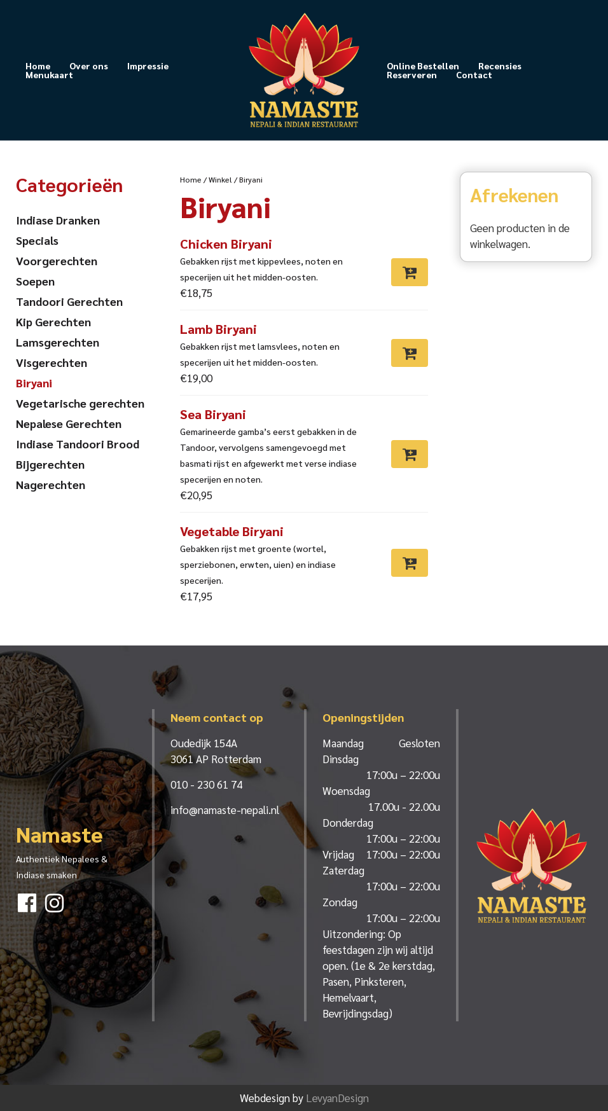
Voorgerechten (56, 260)
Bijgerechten (50, 464)
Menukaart (49, 74)
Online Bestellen (423, 65)
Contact (474, 74)
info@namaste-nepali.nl (224, 810)
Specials (37, 240)
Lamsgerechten (57, 342)
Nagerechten (50, 484)
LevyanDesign (337, 1098)
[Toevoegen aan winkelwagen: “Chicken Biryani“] (409, 272)
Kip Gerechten (53, 321)
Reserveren (412, 74)
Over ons (88, 65)
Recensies (500, 65)
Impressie (148, 65)
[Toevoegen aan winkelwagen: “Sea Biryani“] (409, 454)
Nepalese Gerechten (68, 423)
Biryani (34, 382)
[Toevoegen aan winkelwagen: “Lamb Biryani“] (409, 353)
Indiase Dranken (58, 219)
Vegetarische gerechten (80, 403)
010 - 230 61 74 (206, 784)
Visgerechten (51, 362)
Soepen (35, 280)
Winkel (220, 179)
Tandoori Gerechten (69, 301)
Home (37, 65)
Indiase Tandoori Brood (77, 443)
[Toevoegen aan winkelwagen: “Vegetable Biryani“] (409, 563)
